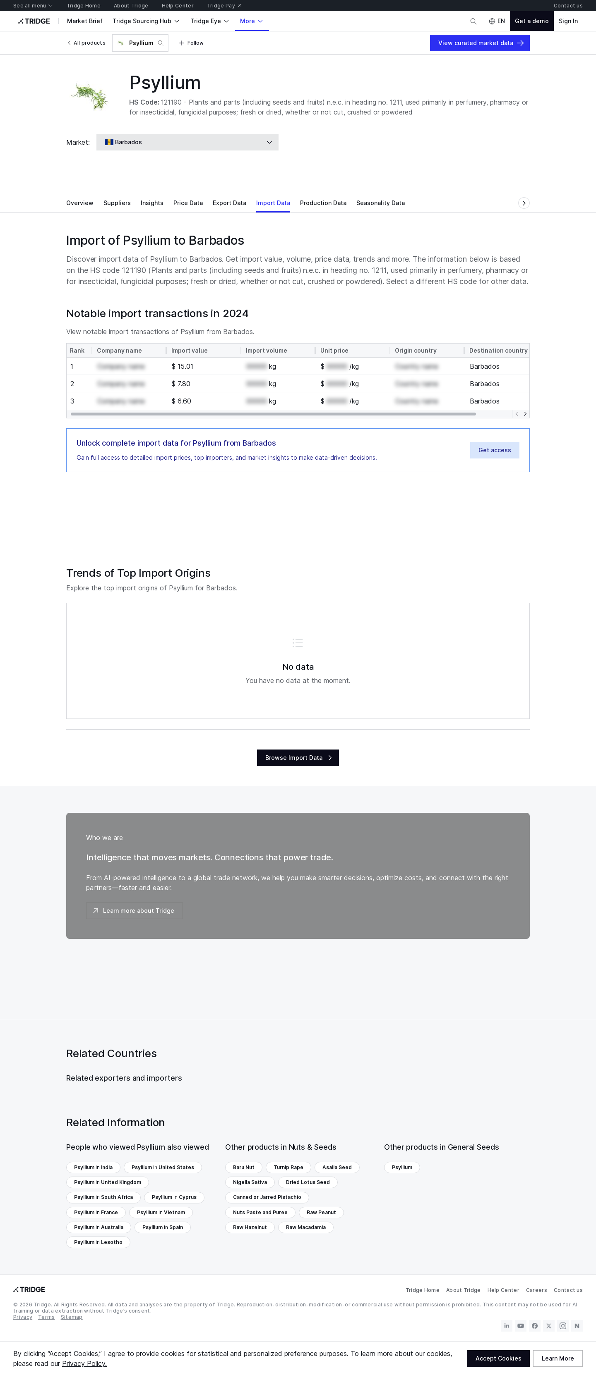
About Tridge (463, 1290)
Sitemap (72, 1317)
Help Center (503, 1290)
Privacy (22, 1317)
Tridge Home (423, 1290)
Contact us (568, 1290)
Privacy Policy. (84, 1363)
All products (86, 43)
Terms (46, 1317)
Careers (536, 1290)
